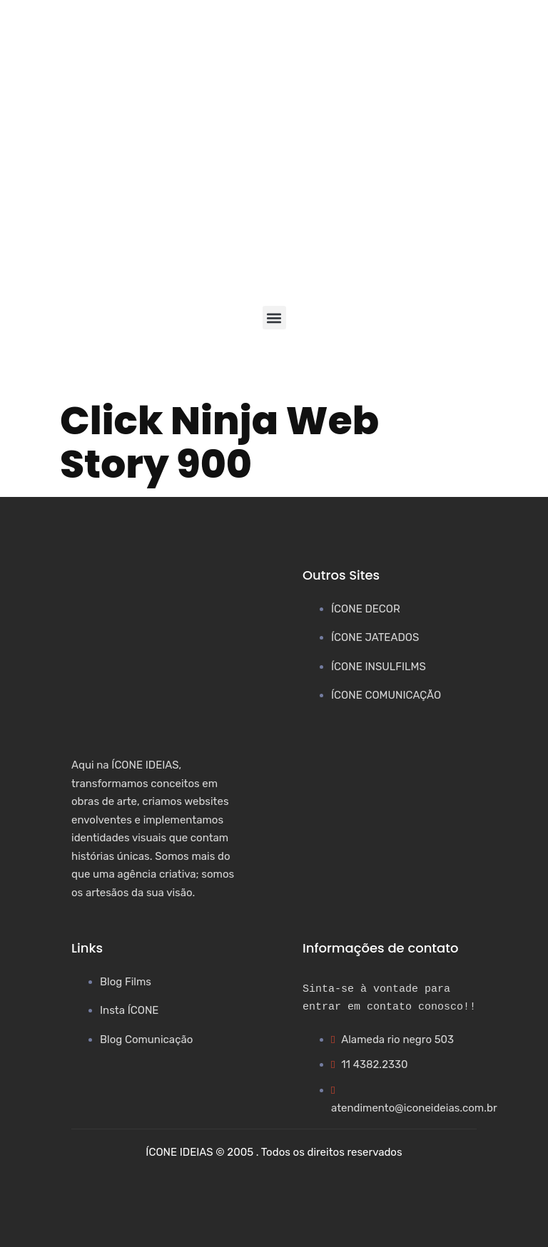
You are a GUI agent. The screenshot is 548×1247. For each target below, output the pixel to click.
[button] (274, 317)
